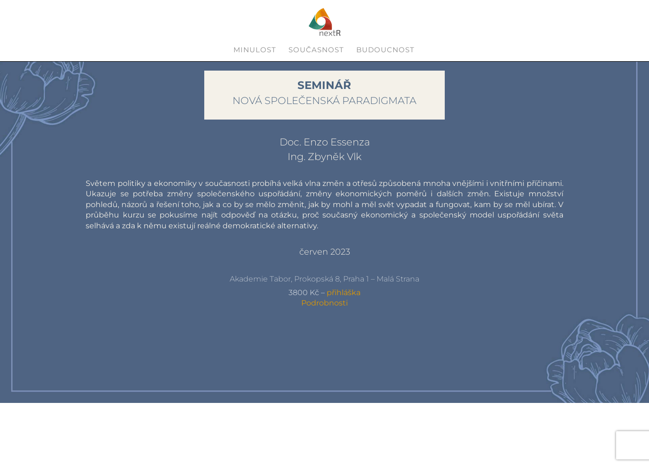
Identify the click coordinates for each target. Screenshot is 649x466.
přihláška (344, 292)
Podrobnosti (324, 302)
